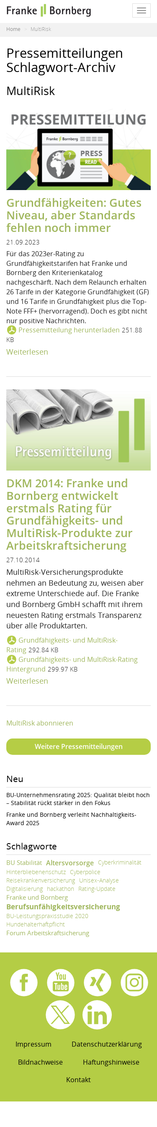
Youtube (60, 982)
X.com (60, 1014)
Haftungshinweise (111, 1062)
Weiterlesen (27, 352)
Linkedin (97, 1014)
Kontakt (78, 1079)
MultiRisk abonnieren (39, 723)
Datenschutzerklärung (107, 1044)
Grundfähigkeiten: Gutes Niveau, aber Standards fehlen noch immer (74, 215)
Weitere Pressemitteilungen (79, 746)
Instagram (134, 982)
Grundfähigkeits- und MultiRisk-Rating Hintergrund (72, 664)
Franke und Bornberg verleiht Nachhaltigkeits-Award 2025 (71, 818)
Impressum (33, 1044)
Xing (97, 982)
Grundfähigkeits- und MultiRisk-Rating (62, 645)
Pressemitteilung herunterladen (69, 329)
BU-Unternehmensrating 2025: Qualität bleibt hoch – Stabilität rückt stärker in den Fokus (78, 799)
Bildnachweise (40, 1062)
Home (13, 29)
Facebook (24, 982)
